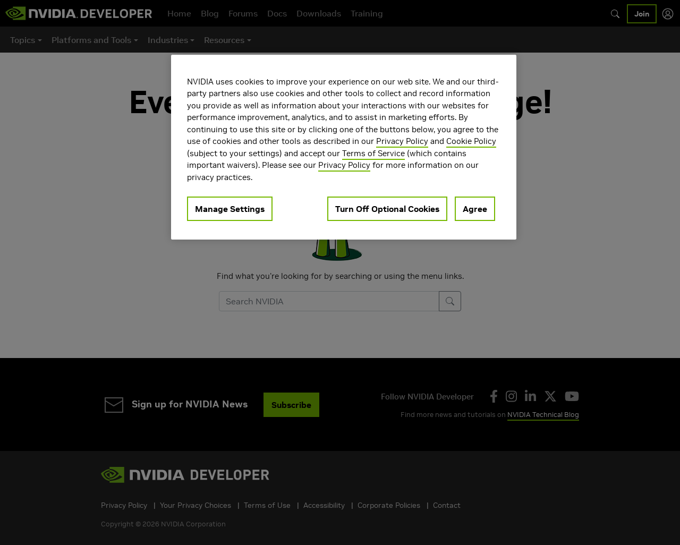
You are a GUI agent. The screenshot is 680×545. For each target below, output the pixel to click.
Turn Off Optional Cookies (387, 208)
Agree (475, 208)
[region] (343, 147)
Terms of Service (373, 153)
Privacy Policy (402, 141)
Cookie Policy (471, 141)
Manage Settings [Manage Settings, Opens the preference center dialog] (230, 208)
